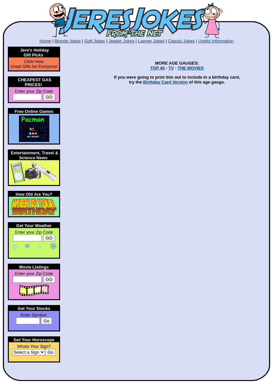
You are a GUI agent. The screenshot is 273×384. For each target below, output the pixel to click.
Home (45, 40)
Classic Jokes (181, 40)
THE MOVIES (191, 68)
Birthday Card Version (165, 82)
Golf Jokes (94, 40)
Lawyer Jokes (151, 40)
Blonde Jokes (68, 40)
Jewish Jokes (121, 40)
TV (171, 68)
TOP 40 (157, 68)
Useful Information (215, 40)
